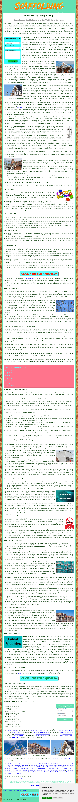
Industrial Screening (12, 705)
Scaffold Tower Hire (12, 719)
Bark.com (19, 107)
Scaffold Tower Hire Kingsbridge (14, 126)
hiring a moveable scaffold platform (30, 652)
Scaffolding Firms (10, 767)
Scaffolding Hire (14, 771)
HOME (52, 12)
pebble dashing (67, 734)
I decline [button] (49, 797)
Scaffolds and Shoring (40, 771)
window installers (66, 735)
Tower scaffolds (9, 135)
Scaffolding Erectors (12, 724)
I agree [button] (44, 797)
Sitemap (4, 790)
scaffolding (42, 25)
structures (39, 329)
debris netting (38, 596)
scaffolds (17, 443)
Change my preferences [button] (57, 797)
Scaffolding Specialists (42, 767)
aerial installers (41, 735)
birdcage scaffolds (31, 503)
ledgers (11, 70)
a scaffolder (54, 646)
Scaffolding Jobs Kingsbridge (61, 758)
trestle (50, 77)
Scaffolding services (48, 691)
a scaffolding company (40, 166)
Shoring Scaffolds (52, 768)
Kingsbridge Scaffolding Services (19, 702)
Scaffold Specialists (25, 767)
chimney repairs (17, 732)
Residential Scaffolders (16, 763)
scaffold (24, 41)
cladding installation (65, 730)
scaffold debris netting (39, 562)
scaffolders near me (46, 638)
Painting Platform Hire (13, 721)
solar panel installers (38, 730)
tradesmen (39, 737)
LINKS (56, 12)
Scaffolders (25, 765)
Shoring (8, 706)
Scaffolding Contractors (54, 765)
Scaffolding (16, 790)
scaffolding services (10, 630)
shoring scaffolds (17, 76)
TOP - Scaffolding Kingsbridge (13, 779)
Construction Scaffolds (57, 770)
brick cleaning (18, 735)
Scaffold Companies (14, 765)
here (32, 698)
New (20, 790)
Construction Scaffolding (41, 763)
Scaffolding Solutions (66, 768)
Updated (24, 790)
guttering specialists (67, 732)
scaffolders (7, 112)
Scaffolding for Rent (58, 763)
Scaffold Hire (26, 771)
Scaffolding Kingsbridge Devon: (14, 23)
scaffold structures (29, 695)
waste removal (19, 734)
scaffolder (46, 187)
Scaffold (6, 590)
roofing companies (12, 730)
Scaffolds (28, 763)
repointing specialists (43, 734)
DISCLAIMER (71, 12)
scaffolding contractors (19, 102)
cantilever (53, 74)
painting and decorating (41, 732)
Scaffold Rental (68, 765)
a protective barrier (62, 47)
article (20, 673)
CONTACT (65, 12)
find (8, 686)
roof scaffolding (24, 618)
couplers (48, 68)
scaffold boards (20, 70)
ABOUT (60, 12)
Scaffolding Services (37, 765)
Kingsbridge (30, 278)
